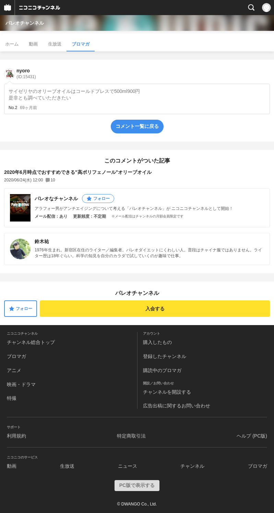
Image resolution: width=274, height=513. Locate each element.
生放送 (54, 44)
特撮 (11, 398)
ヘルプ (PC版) (252, 436)
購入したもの (157, 342)
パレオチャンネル (24, 23)
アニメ (14, 370)
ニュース (127, 466)
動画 (33, 44)
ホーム (12, 44)
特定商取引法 (131, 436)
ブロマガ (81, 44)
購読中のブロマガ (162, 370)
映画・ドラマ (21, 384)
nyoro (26, 73)
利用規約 (16, 436)
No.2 (13, 108)
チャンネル (192, 466)
